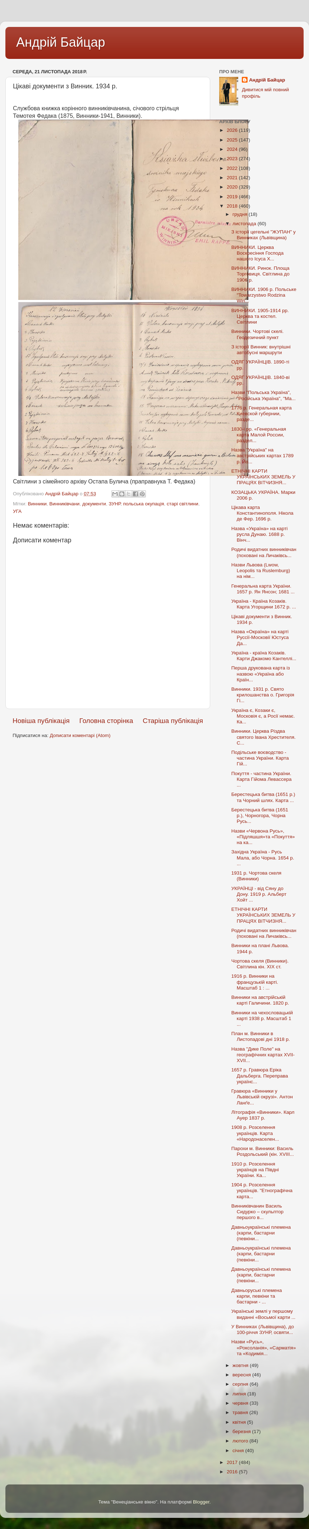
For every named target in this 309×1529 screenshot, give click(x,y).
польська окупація (143, 503)
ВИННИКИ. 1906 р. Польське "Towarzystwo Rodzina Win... (263, 295)
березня (242, 1431)
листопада (245, 223)
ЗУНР (114, 503)
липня (239, 1393)
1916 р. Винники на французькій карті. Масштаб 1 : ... (254, 981)
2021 (233, 177)
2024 (233, 149)
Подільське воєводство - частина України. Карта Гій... (260, 758)
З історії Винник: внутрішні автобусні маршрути (261, 349)
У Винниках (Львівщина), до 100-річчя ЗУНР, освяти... (262, 1329)
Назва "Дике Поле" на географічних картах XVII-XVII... (263, 1054)
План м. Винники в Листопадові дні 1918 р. (260, 1036)
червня (241, 1403)
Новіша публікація (41, 720)
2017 (233, 1462)
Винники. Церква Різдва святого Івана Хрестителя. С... (263, 736)
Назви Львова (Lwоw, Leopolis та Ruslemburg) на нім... (260, 570)
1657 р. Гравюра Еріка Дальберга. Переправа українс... (259, 1075)
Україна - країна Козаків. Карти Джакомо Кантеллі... (263, 655)
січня (238, 1450)
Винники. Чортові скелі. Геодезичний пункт (257, 334)
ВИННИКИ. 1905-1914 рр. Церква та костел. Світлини (260, 316)
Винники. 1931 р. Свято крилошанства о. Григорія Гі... (262, 694)
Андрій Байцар (60, 42)
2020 (233, 187)
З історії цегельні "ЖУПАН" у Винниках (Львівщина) (263, 234)
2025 (233, 140)
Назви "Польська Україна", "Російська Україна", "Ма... (263, 395)
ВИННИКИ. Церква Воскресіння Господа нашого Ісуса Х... (257, 253)
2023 (233, 158)
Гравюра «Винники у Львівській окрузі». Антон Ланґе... (262, 1096)
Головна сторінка (106, 720)
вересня (242, 1374)
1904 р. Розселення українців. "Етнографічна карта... (261, 1190)
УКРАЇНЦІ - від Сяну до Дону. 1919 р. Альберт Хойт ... (258, 894)
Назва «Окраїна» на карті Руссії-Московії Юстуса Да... (260, 637)
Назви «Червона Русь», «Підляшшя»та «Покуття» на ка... (263, 836)
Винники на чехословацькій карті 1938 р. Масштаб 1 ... (262, 1018)
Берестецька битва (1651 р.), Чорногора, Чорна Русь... (259, 815)
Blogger (201, 1502)
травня (240, 1412)
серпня (241, 1384)
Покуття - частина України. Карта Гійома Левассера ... (261, 779)
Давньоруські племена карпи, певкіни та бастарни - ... (256, 1296)
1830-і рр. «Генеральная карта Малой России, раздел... (258, 434)
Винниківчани (64, 503)
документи (94, 503)
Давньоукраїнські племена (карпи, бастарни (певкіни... (261, 1232)
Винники (37, 503)
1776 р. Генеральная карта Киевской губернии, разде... (261, 413)
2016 (233, 1471)
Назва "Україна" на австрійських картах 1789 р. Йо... (262, 455)
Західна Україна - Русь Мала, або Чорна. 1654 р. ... (262, 857)
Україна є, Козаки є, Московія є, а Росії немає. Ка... (263, 716)
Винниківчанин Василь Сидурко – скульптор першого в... (257, 1211)
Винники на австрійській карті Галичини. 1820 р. (260, 1000)
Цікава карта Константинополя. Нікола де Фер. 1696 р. (262, 513)
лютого (240, 1441)
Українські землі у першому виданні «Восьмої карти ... (263, 1314)
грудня (240, 214)
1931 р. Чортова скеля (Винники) (256, 875)
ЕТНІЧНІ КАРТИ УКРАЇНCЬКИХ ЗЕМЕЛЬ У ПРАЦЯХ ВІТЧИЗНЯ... (263, 476)
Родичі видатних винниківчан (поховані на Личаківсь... (263, 552)
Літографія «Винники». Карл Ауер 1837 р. (263, 1115)
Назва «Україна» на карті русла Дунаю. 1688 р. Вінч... (259, 534)
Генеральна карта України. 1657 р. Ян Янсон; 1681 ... (263, 588)
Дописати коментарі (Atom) (80, 735)
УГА (17, 511)
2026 (233, 130)
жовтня (241, 1365)
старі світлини (182, 503)
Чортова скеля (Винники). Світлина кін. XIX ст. (260, 963)
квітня (239, 1422)
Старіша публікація (173, 720)
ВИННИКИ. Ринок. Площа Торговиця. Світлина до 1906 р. (260, 273)
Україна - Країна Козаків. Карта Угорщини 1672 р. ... (263, 604)
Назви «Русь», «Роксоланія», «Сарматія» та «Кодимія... (263, 1347)
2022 (233, 168)
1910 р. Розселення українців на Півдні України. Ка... (255, 1169)
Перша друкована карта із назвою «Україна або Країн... (260, 673)
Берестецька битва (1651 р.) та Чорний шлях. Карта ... (263, 797)
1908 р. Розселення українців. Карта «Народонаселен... (255, 1133)
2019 (233, 196)
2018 (233, 206)
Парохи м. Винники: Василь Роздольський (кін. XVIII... (262, 1151)
